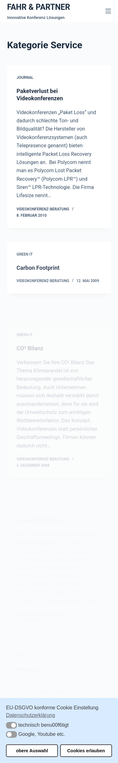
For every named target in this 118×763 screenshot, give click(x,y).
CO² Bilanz (30, 355)
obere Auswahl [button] (32, 750)
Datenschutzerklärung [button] (30, 715)
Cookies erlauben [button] (86, 750)
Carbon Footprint (38, 270)
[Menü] (108, 11)
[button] (11, 725)
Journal (25, 78)
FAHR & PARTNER (38, 7)
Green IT (25, 257)
